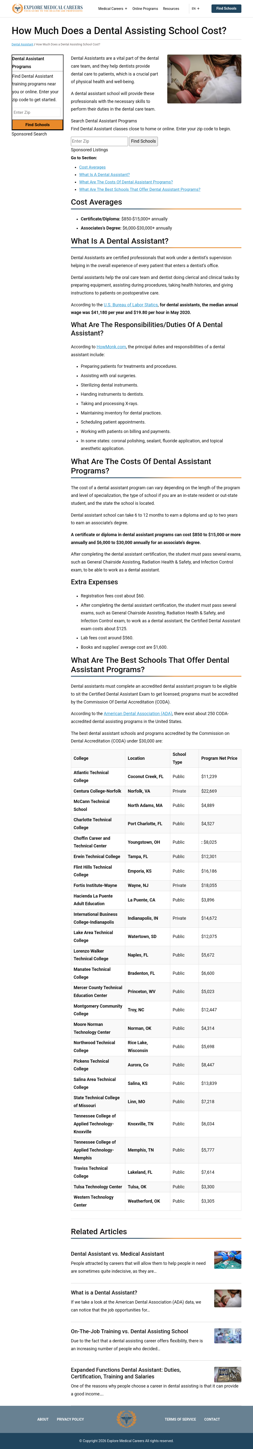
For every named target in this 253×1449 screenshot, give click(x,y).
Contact (212, 1419)
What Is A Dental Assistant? (104, 174)
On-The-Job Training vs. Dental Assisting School (129, 1331)
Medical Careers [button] (112, 9)
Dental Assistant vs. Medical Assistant (117, 1254)
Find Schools (226, 8)
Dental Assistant (22, 44)
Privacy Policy (70, 1419)
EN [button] (196, 9)
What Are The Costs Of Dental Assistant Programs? (126, 181)
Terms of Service (180, 1419)
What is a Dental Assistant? (104, 1293)
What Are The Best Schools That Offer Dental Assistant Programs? (139, 189)
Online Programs (145, 9)
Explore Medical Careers (125, 1441)
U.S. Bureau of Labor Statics (131, 304)
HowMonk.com (111, 346)
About (43, 1419)
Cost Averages (92, 167)
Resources (171, 9)
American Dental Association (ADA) (138, 713)
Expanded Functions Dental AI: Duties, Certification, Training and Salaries (126, 1373)
